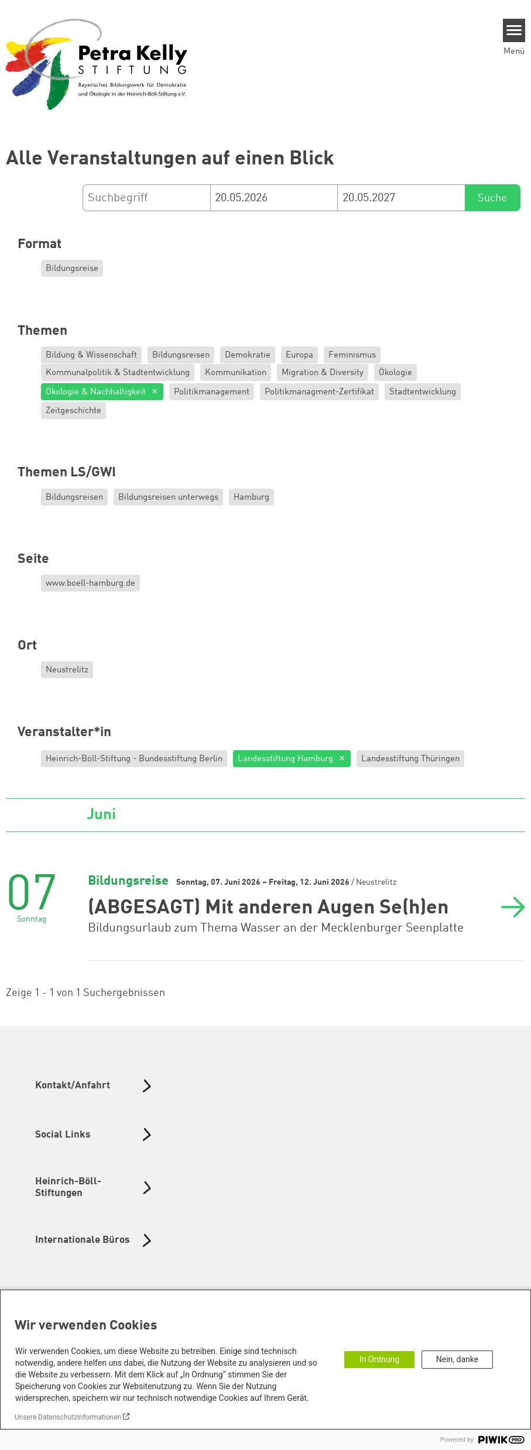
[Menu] (514, 30)
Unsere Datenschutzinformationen (68, 1417)
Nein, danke (457, 1359)
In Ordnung (379, 1359)
